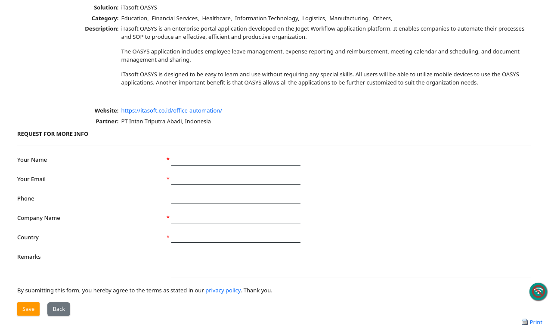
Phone (25, 198)
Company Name (93, 218)
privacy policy (223, 290)
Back (59, 309)
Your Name (93, 160)
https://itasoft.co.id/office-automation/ (172, 110)
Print (536, 321)
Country (93, 237)
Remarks (29, 256)
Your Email (93, 179)
